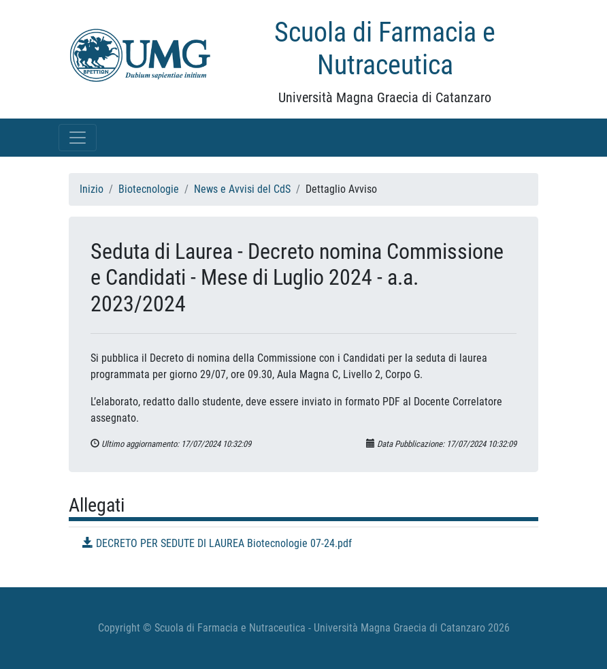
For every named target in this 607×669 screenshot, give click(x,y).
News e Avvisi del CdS (242, 189)
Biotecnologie (148, 189)
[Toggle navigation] (78, 137)
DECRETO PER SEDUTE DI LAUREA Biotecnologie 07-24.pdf (217, 543)
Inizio (91, 189)
